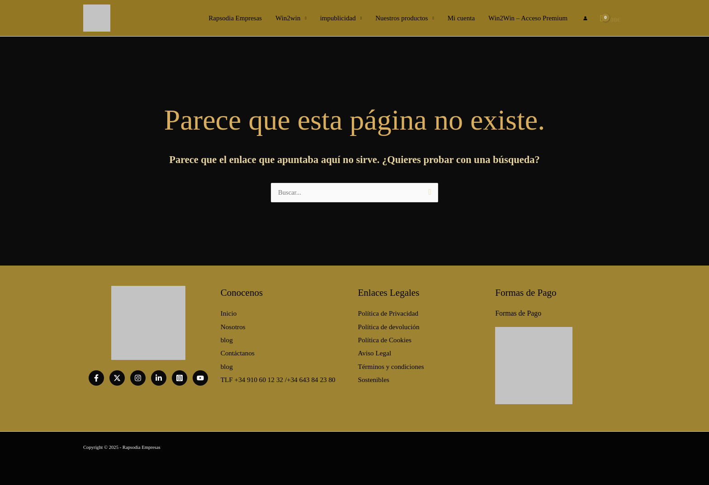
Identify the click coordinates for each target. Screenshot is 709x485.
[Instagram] (138, 378)
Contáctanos (237, 350)
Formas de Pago (517, 312)
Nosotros (233, 325)
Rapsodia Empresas (235, 18)
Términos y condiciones (390, 363)
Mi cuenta (461, 18)
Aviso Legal (374, 350)
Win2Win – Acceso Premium (527, 18)
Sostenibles (373, 375)
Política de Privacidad (388, 312)
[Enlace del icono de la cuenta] (585, 18)
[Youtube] (200, 378)
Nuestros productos (401, 18)
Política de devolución (388, 325)
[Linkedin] (158, 378)
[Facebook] (96, 378)
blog (227, 337)
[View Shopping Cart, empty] (611, 18)
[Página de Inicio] (96, 17)
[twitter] (117, 378)
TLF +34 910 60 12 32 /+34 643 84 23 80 (277, 375)
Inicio (228, 312)
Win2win (287, 18)
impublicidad (338, 18)
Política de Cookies (384, 337)
